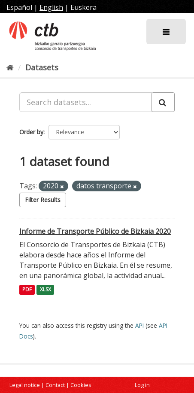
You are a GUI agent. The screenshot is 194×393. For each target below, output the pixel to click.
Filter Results (43, 200)
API (139, 325)
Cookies (80, 385)
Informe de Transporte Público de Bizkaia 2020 (95, 231)
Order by (31, 132)
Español (19, 7)
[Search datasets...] (85, 102)
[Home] (10, 67)
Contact (55, 385)
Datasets (41, 67)
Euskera (83, 7)
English (51, 7)
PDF (27, 289)
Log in (142, 385)
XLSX (45, 289)
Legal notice (24, 385)
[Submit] (163, 102)
